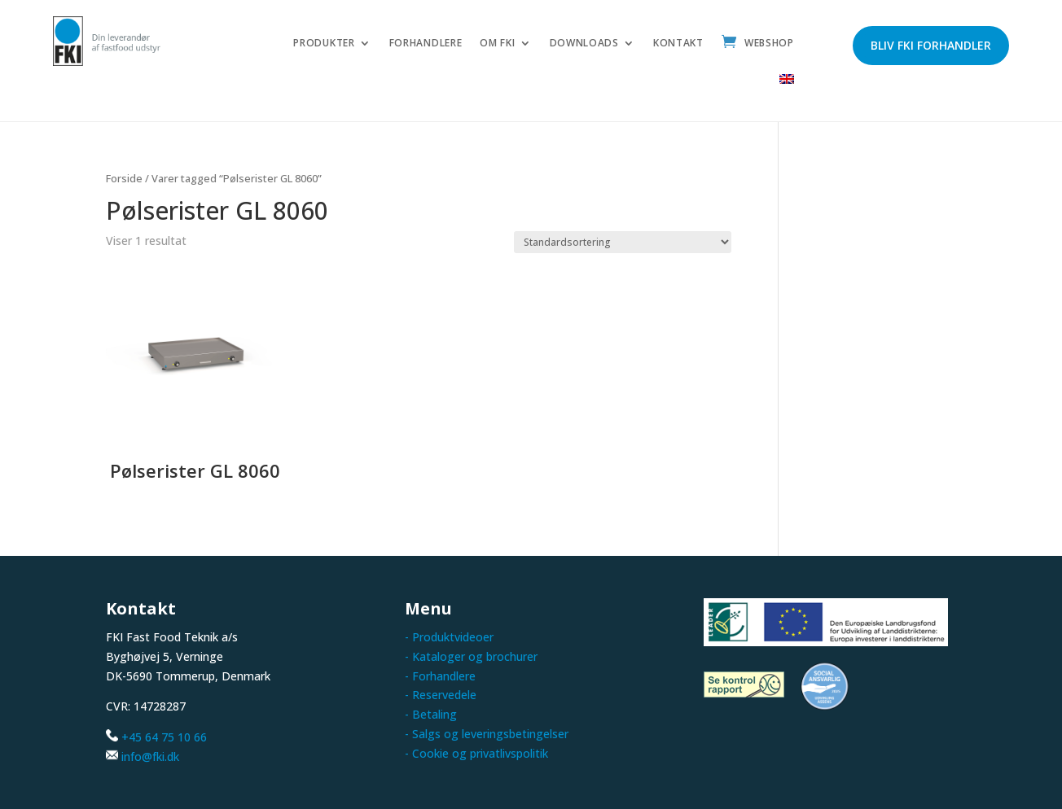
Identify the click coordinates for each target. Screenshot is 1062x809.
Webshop (769, 43)
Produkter (323, 43)
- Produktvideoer (449, 637)
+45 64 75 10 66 (164, 737)
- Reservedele (440, 694)
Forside (124, 178)
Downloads (584, 43)
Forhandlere (426, 43)
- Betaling (431, 714)
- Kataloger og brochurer (471, 656)
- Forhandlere (440, 676)
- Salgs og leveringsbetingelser (486, 733)
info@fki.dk (150, 756)
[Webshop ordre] (622, 242)
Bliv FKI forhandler (931, 45)
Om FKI (497, 43)
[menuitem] (786, 83)
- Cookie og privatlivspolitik (476, 753)
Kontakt (678, 43)
